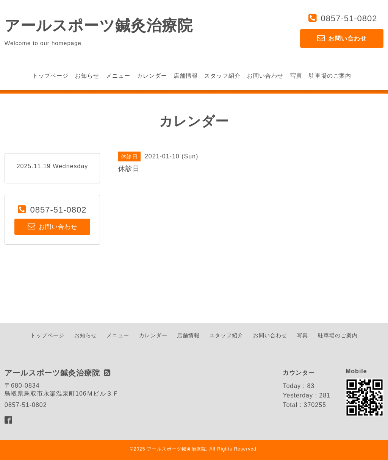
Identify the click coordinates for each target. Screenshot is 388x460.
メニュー (118, 75)
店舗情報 (186, 75)
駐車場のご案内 (330, 75)
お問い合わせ (265, 75)
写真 (296, 75)
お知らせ (87, 75)
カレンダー (152, 75)
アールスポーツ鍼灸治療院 (99, 25)
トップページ (50, 75)
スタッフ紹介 (222, 75)
